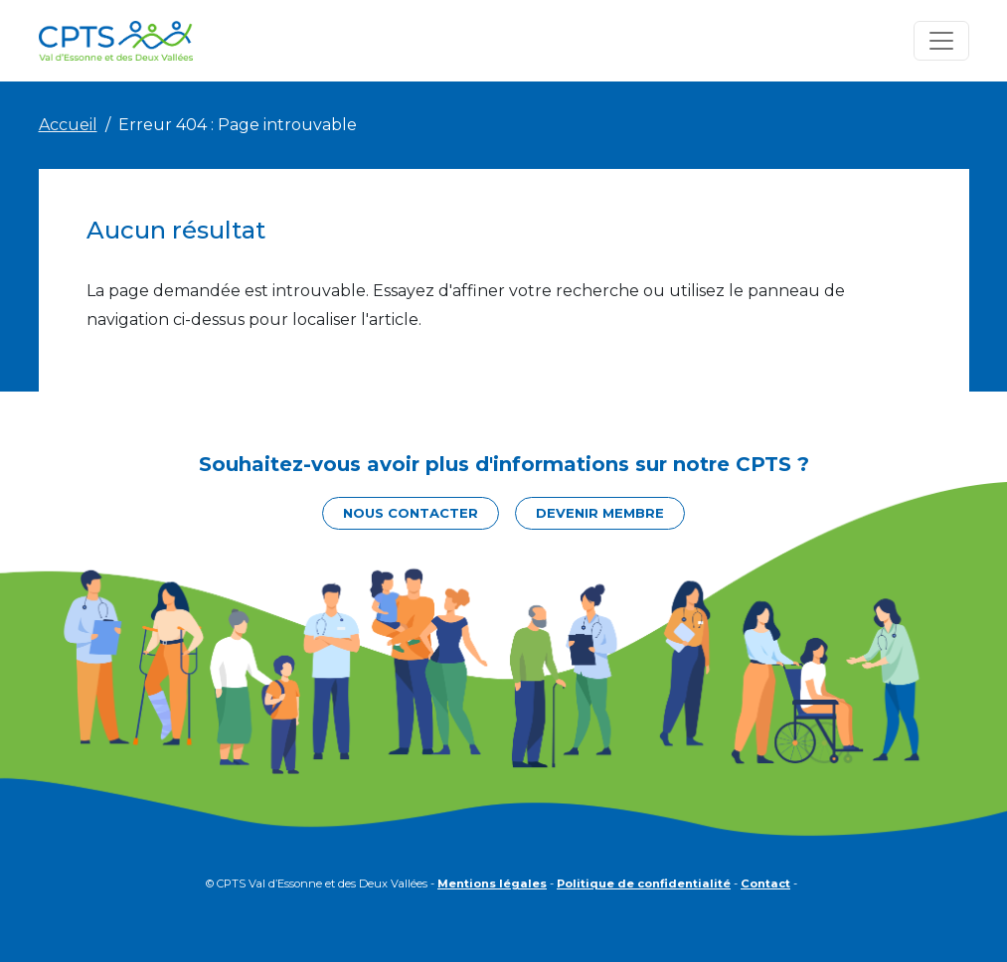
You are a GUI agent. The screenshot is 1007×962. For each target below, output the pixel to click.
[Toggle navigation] (941, 41)
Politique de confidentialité (644, 883)
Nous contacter (410, 513)
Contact (765, 883)
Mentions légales (492, 883)
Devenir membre (600, 513)
